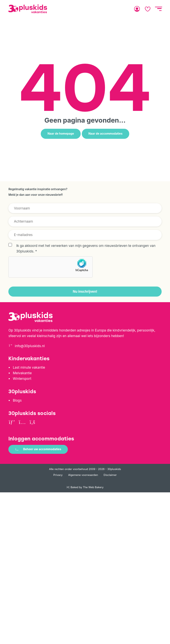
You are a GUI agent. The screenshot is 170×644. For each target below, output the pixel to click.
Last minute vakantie (29, 367)
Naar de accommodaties (105, 133)
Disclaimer (110, 474)
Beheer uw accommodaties (38, 449)
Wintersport (22, 378)
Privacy (58, 474)
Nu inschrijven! (85, 291)
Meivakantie (22, 373)
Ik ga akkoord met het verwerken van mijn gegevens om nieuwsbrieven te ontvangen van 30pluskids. (85, 248)
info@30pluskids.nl (26, 346)
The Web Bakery (93, 487)
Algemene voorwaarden (83, 474)
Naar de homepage (60, 133)
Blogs (17, 400)
